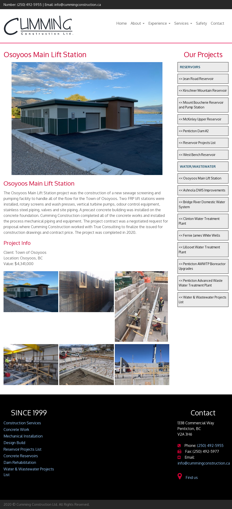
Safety (201, 23)
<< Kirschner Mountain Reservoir (203, 90)
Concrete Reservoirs (21, 455)
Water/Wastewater (198, 166)
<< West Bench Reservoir (197, 155)
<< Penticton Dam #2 (194, 131)
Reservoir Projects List (22, 449)
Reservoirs (190, 67)
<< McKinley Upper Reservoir (200, 119)
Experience (157, 23)
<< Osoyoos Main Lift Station (200, 178)
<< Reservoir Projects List (197, 143)
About (136, 23)
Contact (217, 23)
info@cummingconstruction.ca (77, 5)
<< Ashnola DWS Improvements (202, 190)
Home (121, 23)
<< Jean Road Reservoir (196, 79)
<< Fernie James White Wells (199, 235)
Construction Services (22, 423)
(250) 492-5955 (29, 5)
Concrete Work (16, 429)
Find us (188, 477)
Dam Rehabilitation (20, 462)
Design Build (14, 442)
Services (181, 23)
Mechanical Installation (23, 436)
